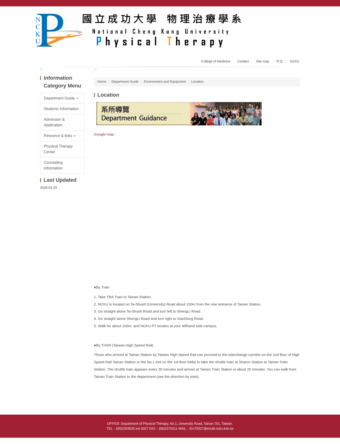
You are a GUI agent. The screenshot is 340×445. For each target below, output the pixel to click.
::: (41, 69)
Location (197, 81)
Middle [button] (280, 75)
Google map (104, 134)
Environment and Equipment (165, 81)
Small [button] (266, 75)
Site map (262, 61)
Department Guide (125, 81)
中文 (279, 61)
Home (189, 61)
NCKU (294, 61)
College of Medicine (215, 61)
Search (301, 3)
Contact (243, 61)
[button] (62, 98)
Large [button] (295, 75)
